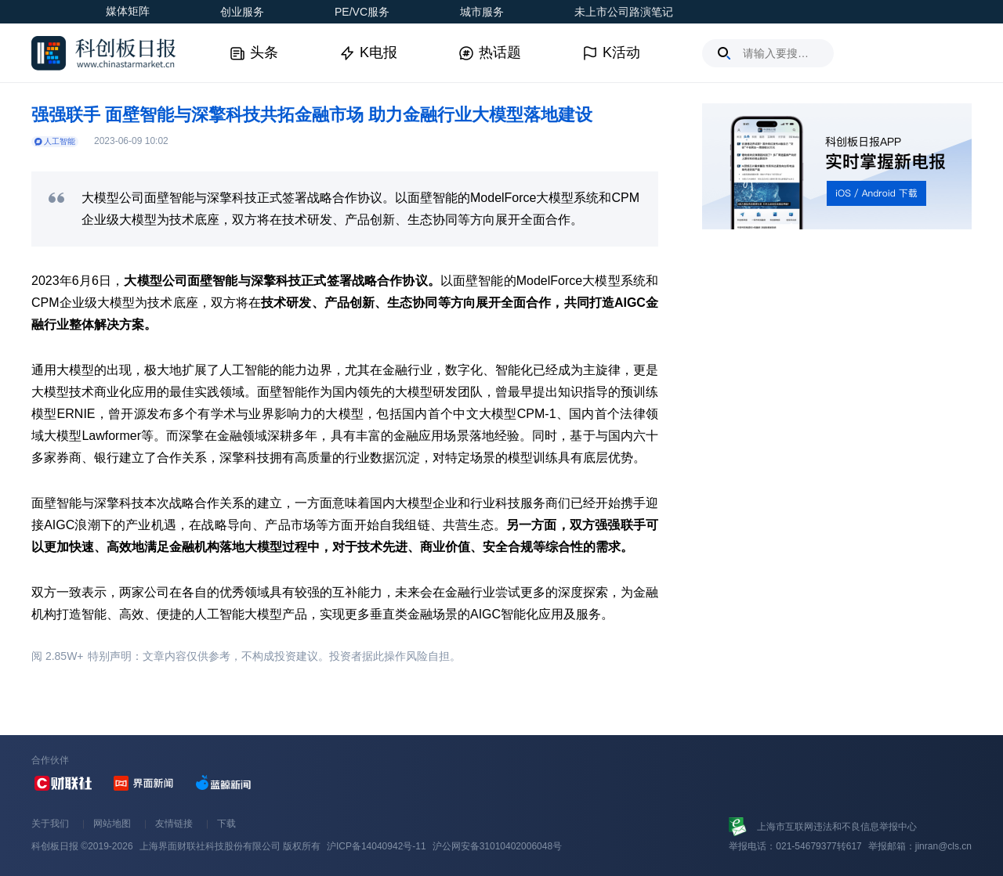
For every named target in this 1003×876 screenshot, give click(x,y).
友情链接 (174, 823)
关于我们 (50, 823)
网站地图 (112, 823)
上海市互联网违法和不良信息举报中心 (837, 826)
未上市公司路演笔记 (623, 11)
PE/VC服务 (362, 11)
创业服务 (242, 11)
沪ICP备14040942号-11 (376, 846)
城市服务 (482, 11)
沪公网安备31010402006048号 (497, 846)
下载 (226, 823)
